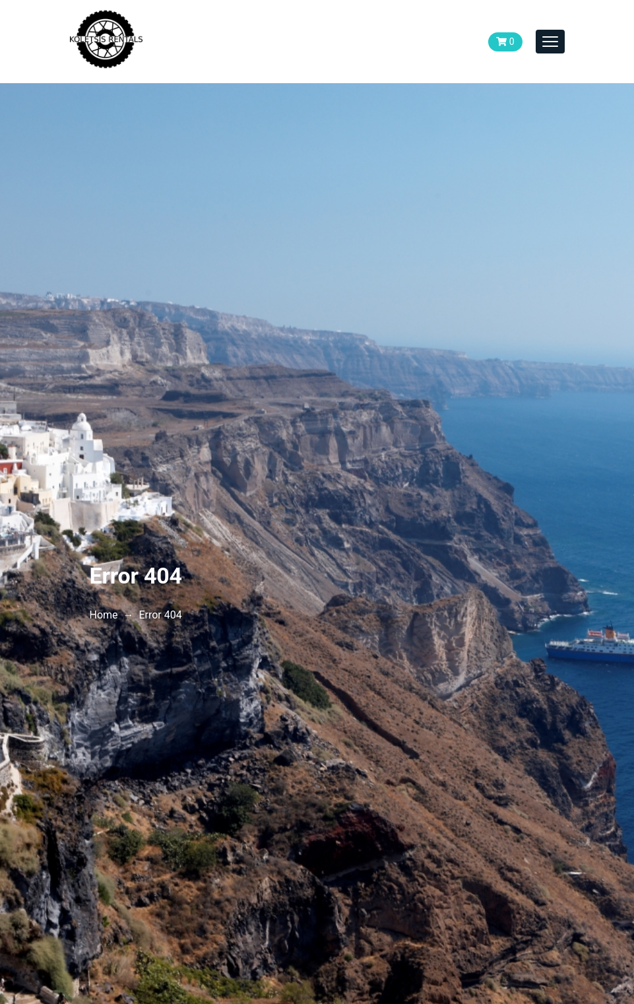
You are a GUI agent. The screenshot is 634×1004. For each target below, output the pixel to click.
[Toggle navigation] (550, 41)
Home (104, 615)
